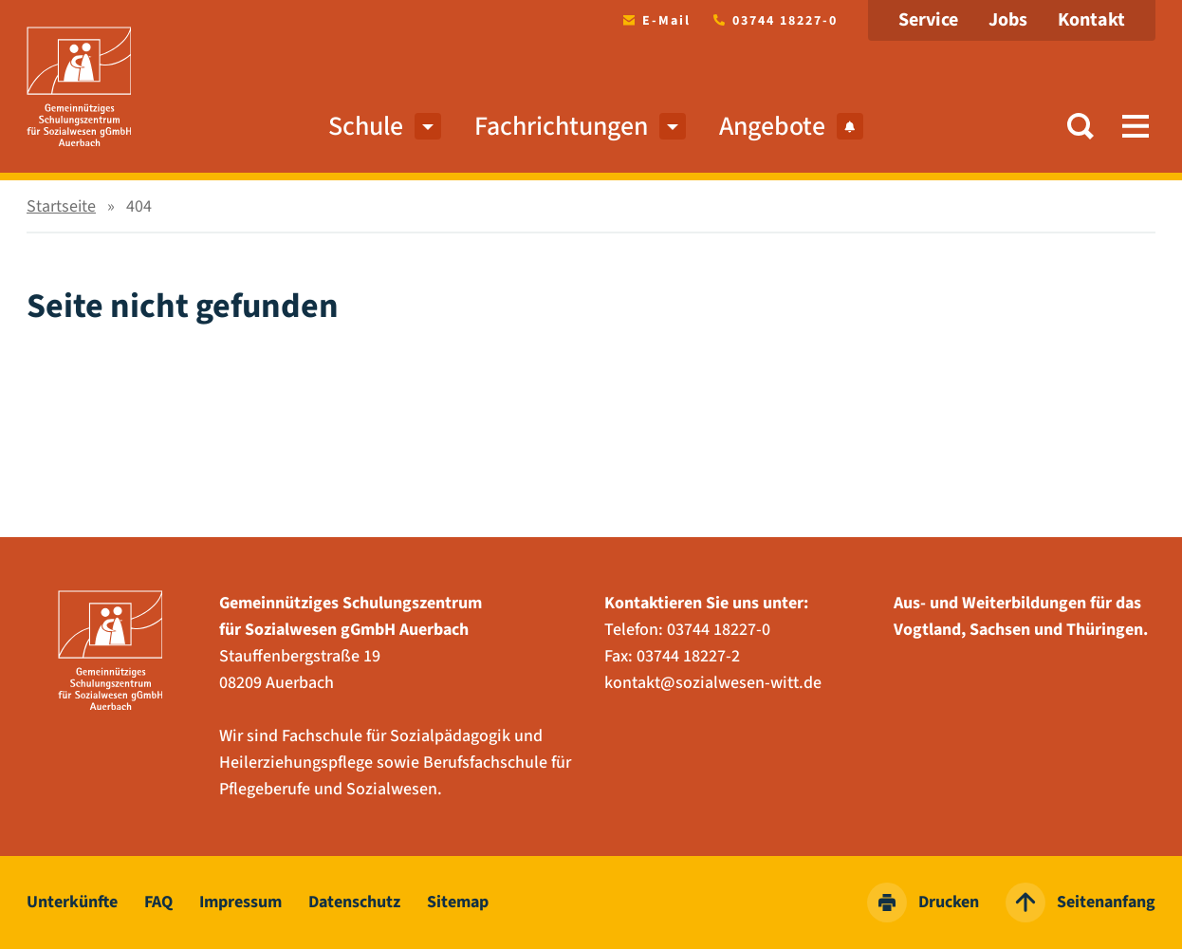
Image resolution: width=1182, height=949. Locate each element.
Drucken (923, 902)
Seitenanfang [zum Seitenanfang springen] (1080, 902)
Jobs (1007, 20)
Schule (365, 126)
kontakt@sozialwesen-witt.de (713, 683)
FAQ (158, 902)
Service (928, 20)
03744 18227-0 (772, 21)
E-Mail (653, 21)
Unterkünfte (72, 902)
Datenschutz (354, 902)
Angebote (791, 126)
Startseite (61, 206)
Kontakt (1091, 20)
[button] (1080, 126)
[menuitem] (428, 126)
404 (139, 206)
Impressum (240, 902)
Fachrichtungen (561, 126)
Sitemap (458, 902)
